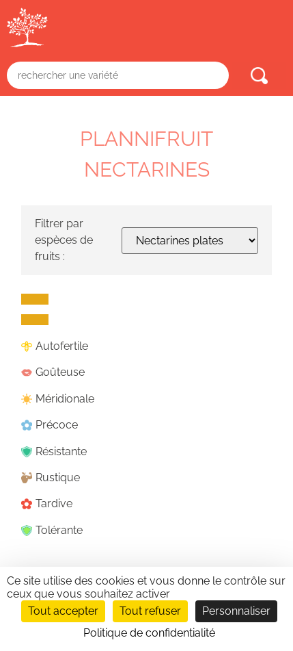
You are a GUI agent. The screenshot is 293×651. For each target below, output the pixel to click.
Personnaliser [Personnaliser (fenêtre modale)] (236, 610)
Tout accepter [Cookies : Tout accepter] (63, 610)
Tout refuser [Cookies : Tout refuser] (150, 610)
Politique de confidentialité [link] (149, 632)
